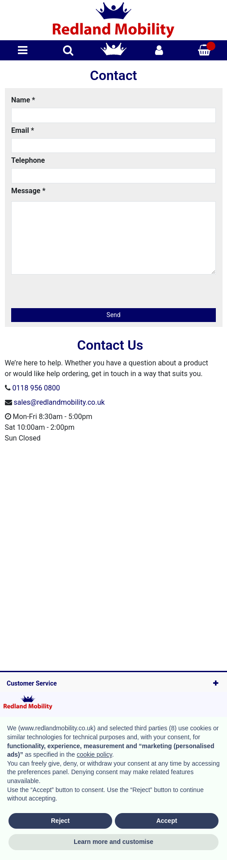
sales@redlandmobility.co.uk (59, 402)
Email (22, 130)
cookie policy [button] (94, 754)
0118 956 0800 (36, 388)
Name (23, 100)
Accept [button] (166, 820)
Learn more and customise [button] (113, 841)
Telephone (28, 160)
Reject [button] (60, 820)
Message (28, 190)
